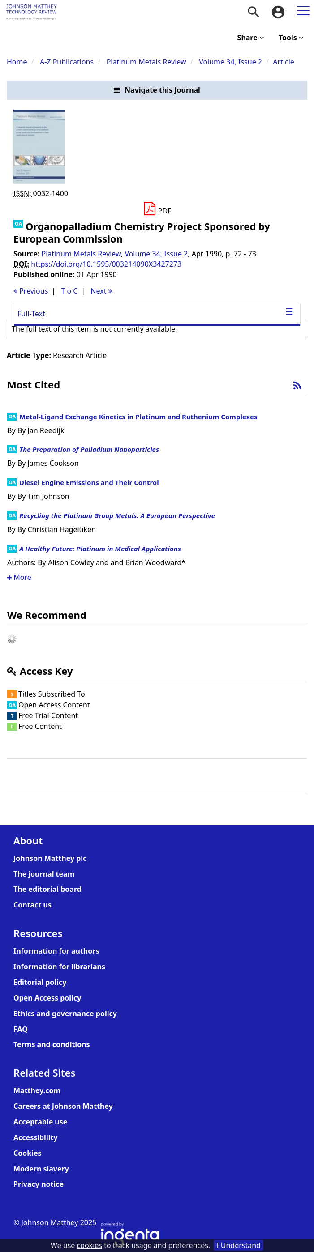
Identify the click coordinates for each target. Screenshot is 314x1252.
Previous (30, 291)
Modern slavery (41, 1169)
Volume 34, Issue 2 (231, 62)
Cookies (27, 1153)
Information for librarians (59, 966)
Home (17, 62)
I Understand (238, 1245)
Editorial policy (39, 982)
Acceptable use (40, 1122)
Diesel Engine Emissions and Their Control (89, 482)
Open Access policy (47, 998)
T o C (69, 291)
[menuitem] (253, 12)
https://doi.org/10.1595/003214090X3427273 (106, 264)
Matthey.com (36, 1090)
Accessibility (35, 1137)
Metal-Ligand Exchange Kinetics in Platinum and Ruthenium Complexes (138, 416)
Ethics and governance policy (65, 1013)
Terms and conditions (51, 1044)
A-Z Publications (67, 62)
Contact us (32, 905)
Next (101, 291)
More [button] (19, 577)
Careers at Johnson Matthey (63, 1106)
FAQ (20, 1029)
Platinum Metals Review (146, 62)
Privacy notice (38, 1184)
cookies (89, 1245)
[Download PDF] (157, 209)
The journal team (43, 874)
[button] (157, 90)
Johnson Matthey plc (49, 858)
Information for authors (56, 951)
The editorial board (47, 889)
